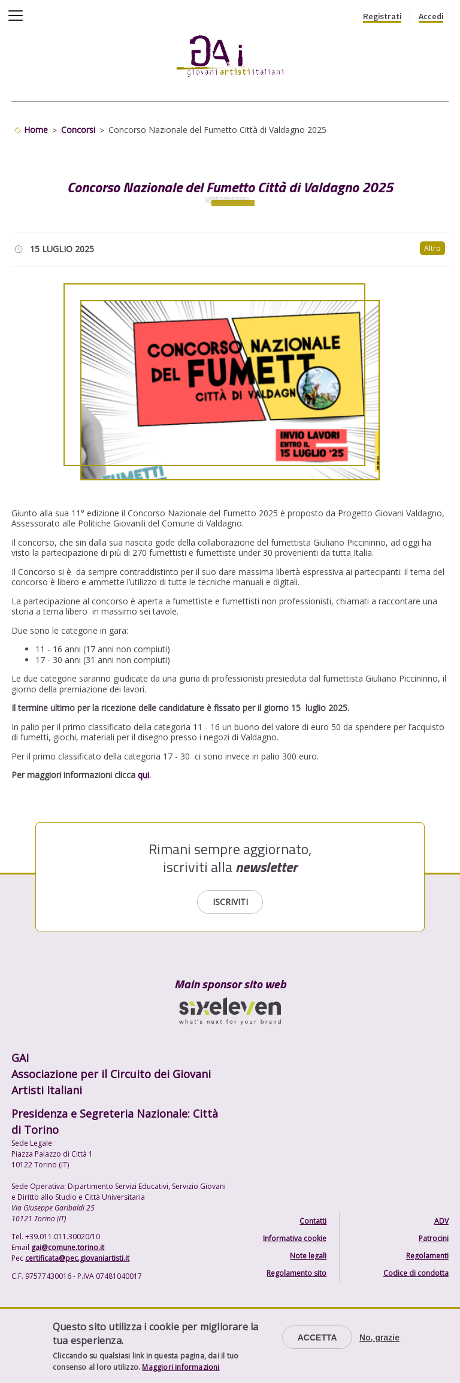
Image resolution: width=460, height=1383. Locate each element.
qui (143, 774)
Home (36, 129)
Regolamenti (427, 1255)
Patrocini (434, 1238)
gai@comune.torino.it (67, 1247)
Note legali (308, 1255)
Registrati (382, 16)
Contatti (312, 1220)
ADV (441, 1220)
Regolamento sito (296, 1273)
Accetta (317, 1337)
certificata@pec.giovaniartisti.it (77, 1258)
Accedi (431, 16)
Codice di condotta (416, 1273)
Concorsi (78, 129)
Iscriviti (230, 901)
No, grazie (379, 1337)
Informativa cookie (294, 1238)
